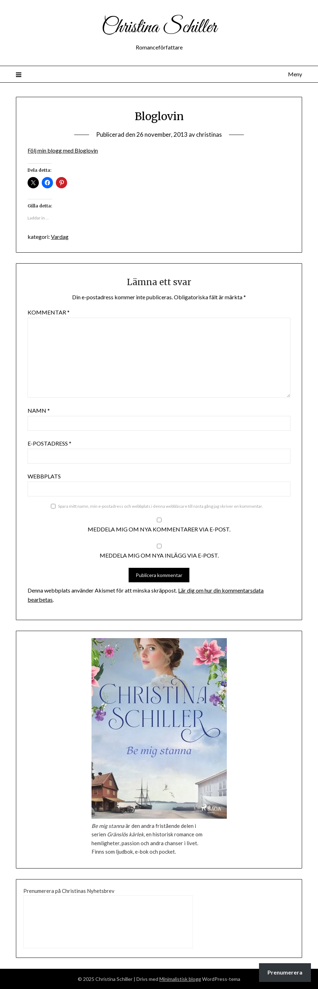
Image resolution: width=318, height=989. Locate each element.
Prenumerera (284, 972)
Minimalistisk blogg (180, 979)
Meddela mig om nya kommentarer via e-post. (159, 529)
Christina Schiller (159, 27)
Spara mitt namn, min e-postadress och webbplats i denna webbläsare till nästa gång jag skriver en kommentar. (160, 506)
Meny (295, 74)
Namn (39, 410)
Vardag (60, 236)
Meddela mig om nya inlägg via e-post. (159, 555)
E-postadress (49, 443)
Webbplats (44, 476)
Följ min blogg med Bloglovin (63, 150)
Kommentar (49, 312)
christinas (209, 134)
